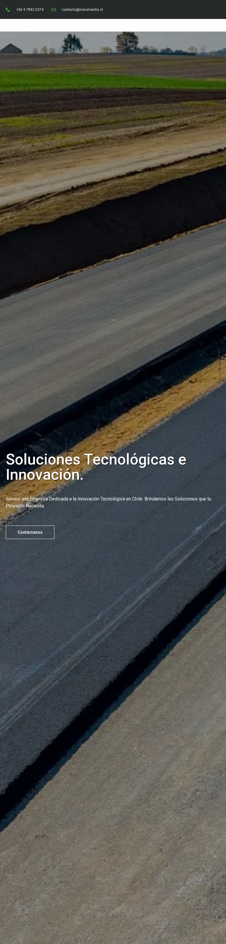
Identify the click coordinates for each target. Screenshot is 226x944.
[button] (30, 532)
